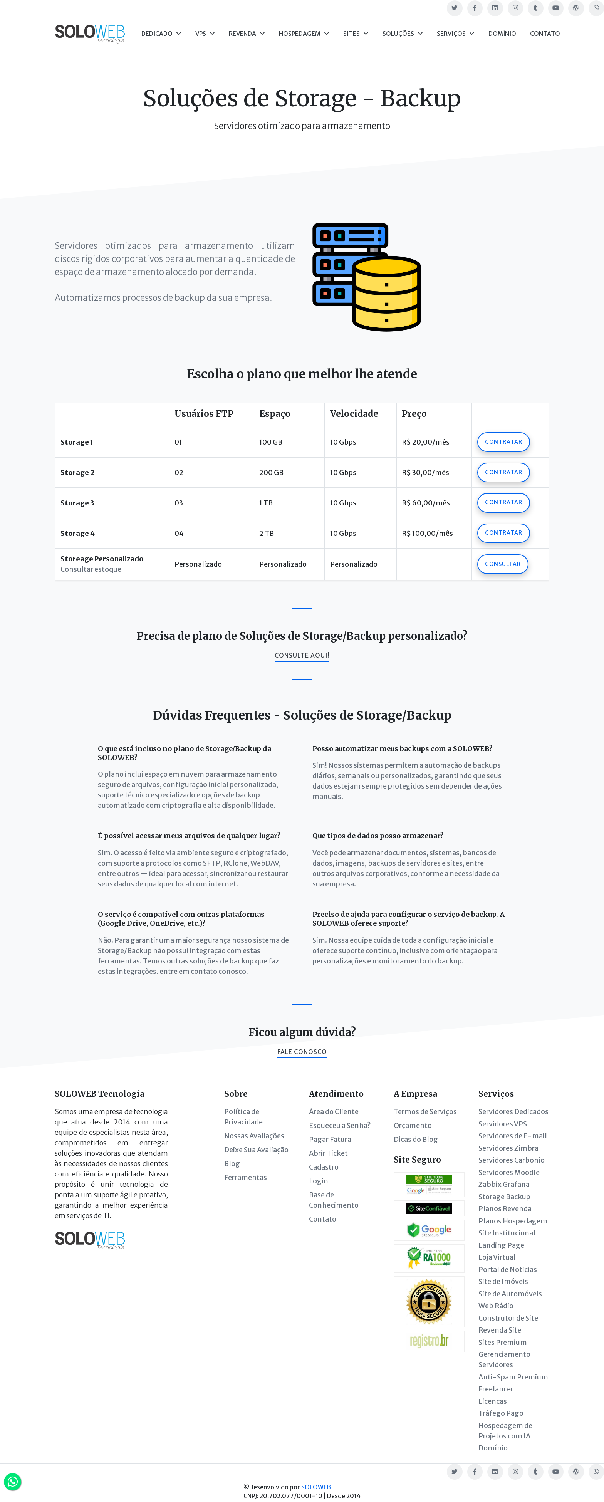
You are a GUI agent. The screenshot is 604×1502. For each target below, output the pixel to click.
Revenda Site (499, 1330)
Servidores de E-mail (512, 1135)
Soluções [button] (403, 33)
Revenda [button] (247, 33)
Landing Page (501, 1245)
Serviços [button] (456, 33)
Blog (232, 1163)
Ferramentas (245, 1177)
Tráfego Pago (500, 1413)
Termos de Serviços (425, 1111)
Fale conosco (302, 1052)
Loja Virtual (497, 1257)
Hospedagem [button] (304, 33)
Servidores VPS (502, 1123)
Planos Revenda (505, 1208)
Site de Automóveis (510, 1293)
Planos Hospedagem (512, 1221)
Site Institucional (506, 1232)
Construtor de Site (508, 1318)
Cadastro (324, 1167)
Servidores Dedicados (513, 1111)
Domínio (502, 33)
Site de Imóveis (503, 1281)
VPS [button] (205, 33)
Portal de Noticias (507, 1269)
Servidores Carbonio (511, 1160)
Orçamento (413, 1125)
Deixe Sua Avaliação (256, 1149)
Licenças (492, 1401)
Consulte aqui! (302, 655)
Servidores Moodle (509, 1172)
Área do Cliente (334, 1111)
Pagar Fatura (330, 1139)
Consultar (503, 564)
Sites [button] (356, 33)
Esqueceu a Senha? (340, 1125)
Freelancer (495, 1389)
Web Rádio (495, 1305)
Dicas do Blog (416, 1139)
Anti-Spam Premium (513, 1377)
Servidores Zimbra (508, 1148)
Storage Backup (504, 1196)
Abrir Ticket (328, 1153)
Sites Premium (502, 1342)
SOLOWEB (316, 1487)
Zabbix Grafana (504, 1184)
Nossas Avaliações (254, 1135)
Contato (545, 33)
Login (318, 1180)
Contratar (503, 441)
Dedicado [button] (161, 33)
